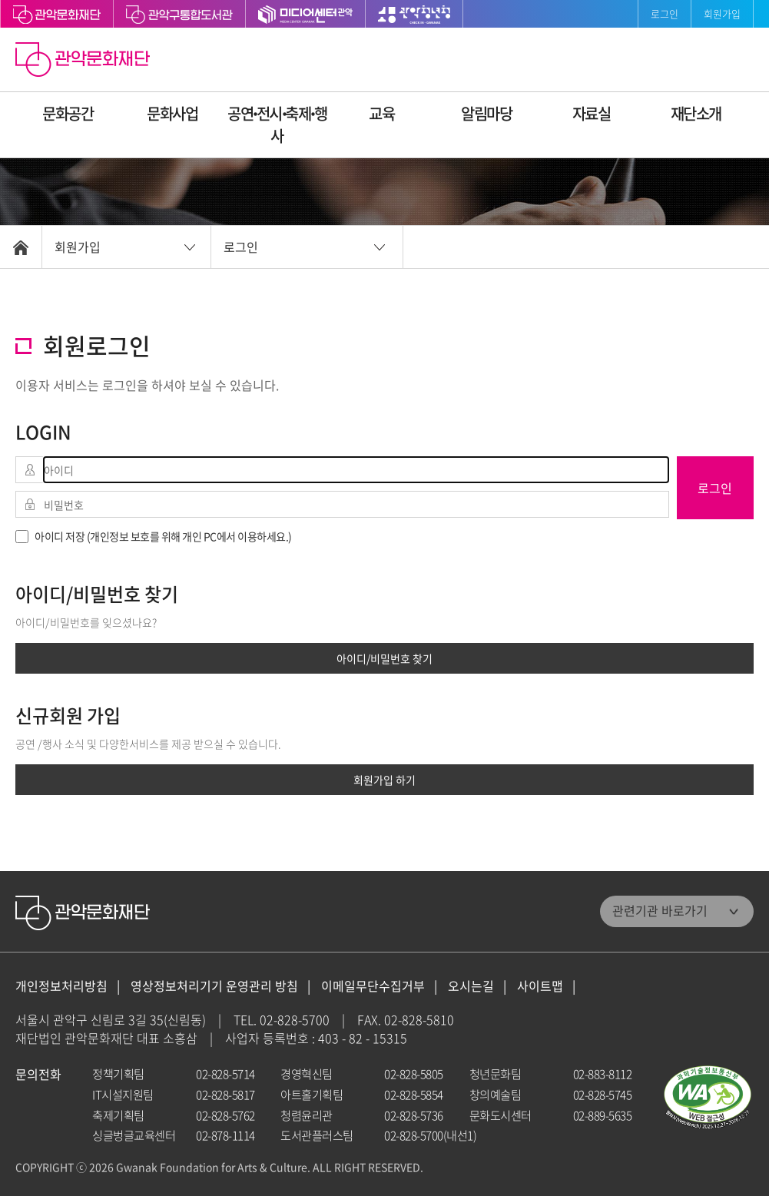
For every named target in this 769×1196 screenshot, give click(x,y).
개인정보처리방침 (61, 986)
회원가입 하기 (384, 779)
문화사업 (172, 113)
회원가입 (722, 13)
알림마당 (486, 113)
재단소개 (696, 113)
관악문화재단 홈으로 (84, 61)
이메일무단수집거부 (373, 986)
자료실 (591, 113)
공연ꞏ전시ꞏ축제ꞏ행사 (276, 124)
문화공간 (67, 113)
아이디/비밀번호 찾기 (384, 658)
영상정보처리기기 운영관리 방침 (214, 986)
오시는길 (471, 986)
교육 (381, 113)
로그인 (664, 13)
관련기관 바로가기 (660, 910)
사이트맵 (540, 986)
